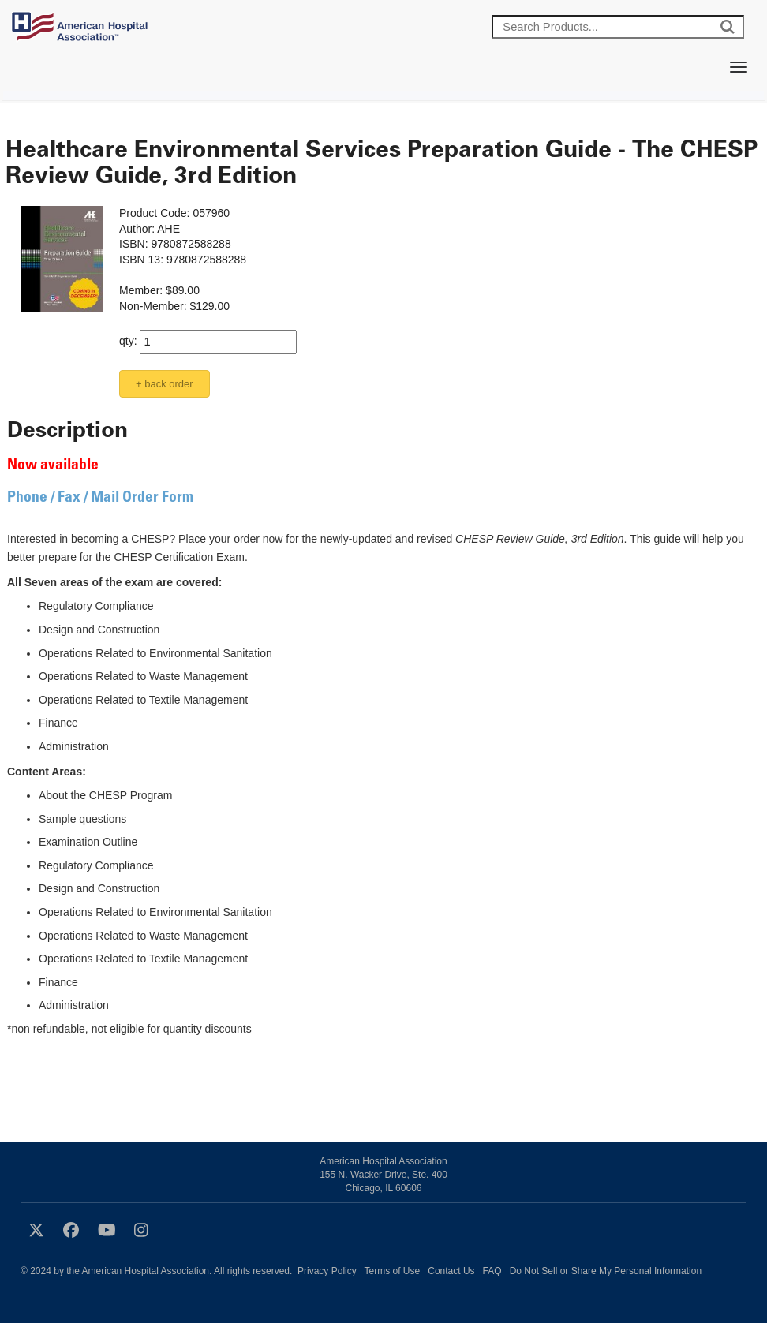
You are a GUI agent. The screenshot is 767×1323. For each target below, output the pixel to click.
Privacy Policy (327, 1270)
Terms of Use (393, 1270)
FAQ (492, 1270)
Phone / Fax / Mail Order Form (100, 498)
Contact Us (451, 1270)
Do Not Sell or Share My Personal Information (606, 1270)
